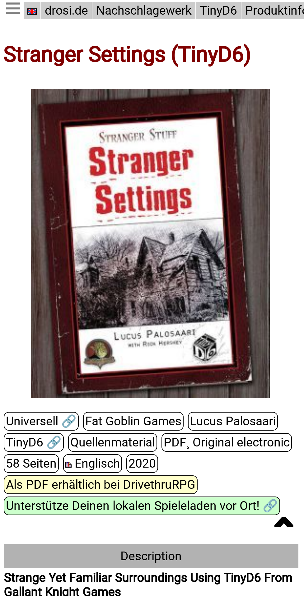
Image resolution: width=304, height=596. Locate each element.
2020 (142, 464)
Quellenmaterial (112, 443)
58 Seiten (31, 464)
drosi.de (66, 10)
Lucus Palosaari (233, 421)
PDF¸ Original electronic (227, 443)
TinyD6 (218, 10)
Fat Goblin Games (133, 421)
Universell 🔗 (41, 421)
